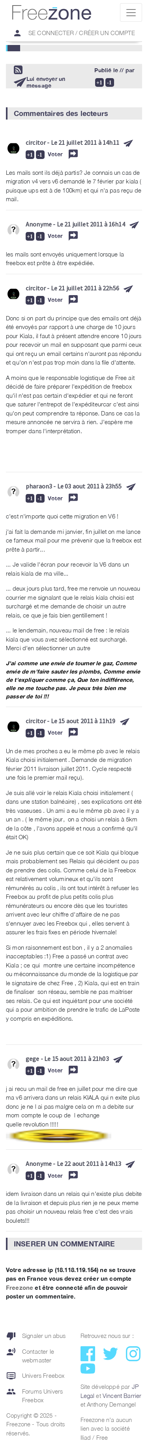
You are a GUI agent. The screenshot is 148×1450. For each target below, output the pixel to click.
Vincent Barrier (122, 1395)
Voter (55, 154)
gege (32, 1059)
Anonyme (39, 224)
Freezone (19, 1287)
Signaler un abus (36, 1336)
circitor (36, 142)
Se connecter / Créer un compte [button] (70, 33)
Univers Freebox (35, 1376)
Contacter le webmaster (30, 1356)
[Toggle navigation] (131, 12)
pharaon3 (39, 486)
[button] (74, 113)
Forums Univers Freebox (34, 1396)
